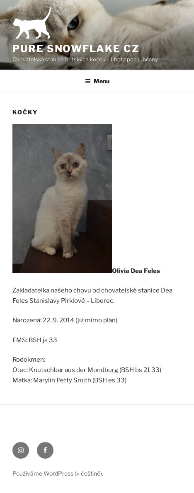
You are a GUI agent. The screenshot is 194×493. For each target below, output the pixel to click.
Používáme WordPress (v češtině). (57, 473)
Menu (97, 81)
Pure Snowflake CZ (76, 49)
